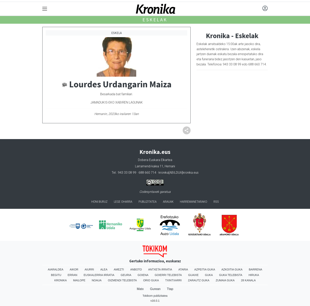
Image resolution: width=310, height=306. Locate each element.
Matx (140, 289)
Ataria (183, 269)
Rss (216, 201)
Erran (72, 275)
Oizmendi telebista (122, 280)
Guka (209, 275)
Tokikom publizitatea (155, 295)
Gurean (155, 289)
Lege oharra (123, 201)
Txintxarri (173, 280)
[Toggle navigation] (45, 8)
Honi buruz (99, 201)
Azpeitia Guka (204, 269)
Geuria (126, 275)
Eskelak (155, 20)
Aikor (74, 269)
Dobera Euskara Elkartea (155, 160)
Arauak (168, 201)
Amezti (119, 269)
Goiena (143, 275)
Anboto (136, 269)
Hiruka (254, 275)
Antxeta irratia (160, 269)
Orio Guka (151, 280)
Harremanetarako (193, 201)
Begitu (56, 275)
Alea (103, 269)
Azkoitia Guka (232, 269)
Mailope (79, 280)
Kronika (60, 280)
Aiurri (89, 269)
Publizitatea (148, 201)
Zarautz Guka (198, 280)
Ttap (170, 289)
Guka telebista (230, 275)
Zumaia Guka (225, 280)
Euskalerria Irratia (99, 275)
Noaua (97, 280)
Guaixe (193, 275)
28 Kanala (248, 280)
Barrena (255, 269)
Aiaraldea (55, 269)
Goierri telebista (168, 275)
